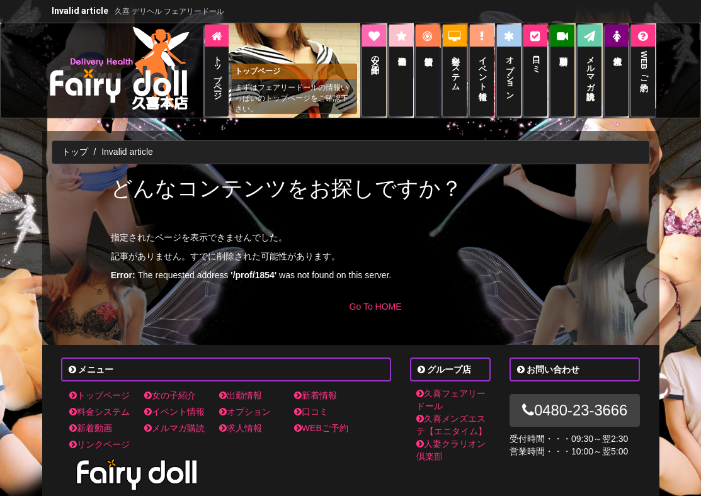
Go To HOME (376, 307)
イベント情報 (174, 412)
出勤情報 (240, 395)
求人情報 (240, 428)
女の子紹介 (170, 395)
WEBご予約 (321, 428)
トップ (75, 152)
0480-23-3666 (574, 410)
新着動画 (90, 428)
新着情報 (315, 395)
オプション (245, 412)
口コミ (311, 412)
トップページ (99, 395)
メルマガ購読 (174, 428)
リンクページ (99, 444)
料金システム (99, 412)
